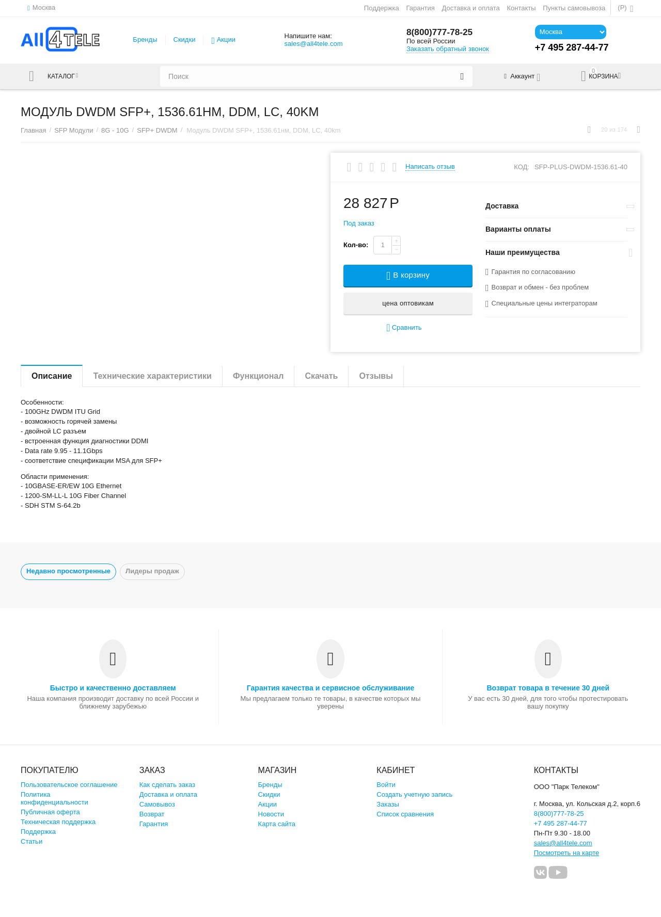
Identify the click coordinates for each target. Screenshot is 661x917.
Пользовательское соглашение (69, 785)
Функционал (258, 376)
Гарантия (420, 8)
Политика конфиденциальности (54, 798)
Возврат (152, 814)
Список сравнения (405, 814)
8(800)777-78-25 (441, 32)
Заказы (387, 804)
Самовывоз (157, 804)
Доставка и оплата (471, 8)
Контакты (521, 8)
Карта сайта (277, 824)
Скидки (185, 39)
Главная (33, 130)
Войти (385, 785)
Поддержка (381, 8)
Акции (226, 39)
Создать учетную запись (414, 794)
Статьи (31, 841)
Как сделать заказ (167, 785)
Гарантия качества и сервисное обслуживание (330, 688)
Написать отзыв (430, 166)
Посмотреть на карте (567, 853)
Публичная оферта (50, 812)
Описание (52, 376)
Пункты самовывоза (574, 8)
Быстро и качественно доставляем (113, 688)
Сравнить (403, 328)
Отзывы (375, 376)
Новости (271, 814)
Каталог (63, 76)
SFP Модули (73, 130)
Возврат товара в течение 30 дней (547, 688)
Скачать (321, 376)
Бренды (145, 39)
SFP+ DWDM (157, 130)
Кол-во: (355, 245)
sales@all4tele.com (313, 43)
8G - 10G (115, 130)
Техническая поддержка (58, 822)
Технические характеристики (152, 376)
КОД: (521, 167)
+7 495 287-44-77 (560, 823)
